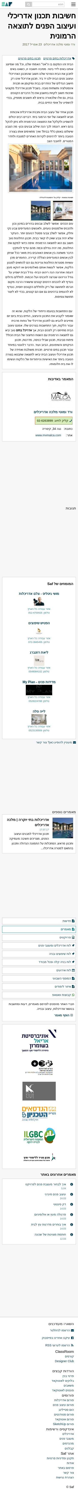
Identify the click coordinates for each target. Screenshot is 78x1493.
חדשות (69, 921)
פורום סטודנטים (64, 1414)
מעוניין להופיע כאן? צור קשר (56, 742)
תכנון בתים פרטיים (29, 58)
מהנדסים (68, 1443)
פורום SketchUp (63, 1424)
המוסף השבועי (64, 978)
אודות (70, 1463)
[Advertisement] (39, 473)
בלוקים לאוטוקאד (63, 1380)
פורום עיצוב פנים (63, 1405)
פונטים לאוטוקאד (63, 1390)
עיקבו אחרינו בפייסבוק (58, 1338)
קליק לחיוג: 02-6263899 (54, 420)
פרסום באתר (66, 1467)
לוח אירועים (65, 970)
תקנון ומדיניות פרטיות (60, 1458)
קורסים (69, 1356)
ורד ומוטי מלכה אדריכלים (59, 44)
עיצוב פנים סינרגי (55, 1194)
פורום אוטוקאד (64, 1419)
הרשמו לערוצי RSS (59, 1345)
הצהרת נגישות (65, 1477)
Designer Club (64, 1361)
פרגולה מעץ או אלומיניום (50, 1214)
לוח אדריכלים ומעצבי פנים (56, 945)
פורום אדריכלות (64, 1400)
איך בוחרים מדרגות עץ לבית (48, 1224)
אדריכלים (68, 1433)
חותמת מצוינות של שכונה (50, 1234)
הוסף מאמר (63, 1015)
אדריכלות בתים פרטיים (57, 58)
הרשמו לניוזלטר (62, 1330)
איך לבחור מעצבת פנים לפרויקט (45, 1184)
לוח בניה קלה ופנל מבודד (57, 962)
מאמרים (68, 929)
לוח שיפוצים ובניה (62, 954)
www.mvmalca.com (48, 435)
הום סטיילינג (66, 1409)
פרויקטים (67, 937)
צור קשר (68, 1472)
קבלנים (69, 1448)
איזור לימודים (65, 986)
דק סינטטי (59, 1204)
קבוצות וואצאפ (63, 995)
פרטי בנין (68, 1376)
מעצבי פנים (66, 1438)
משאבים (69, 1385)
